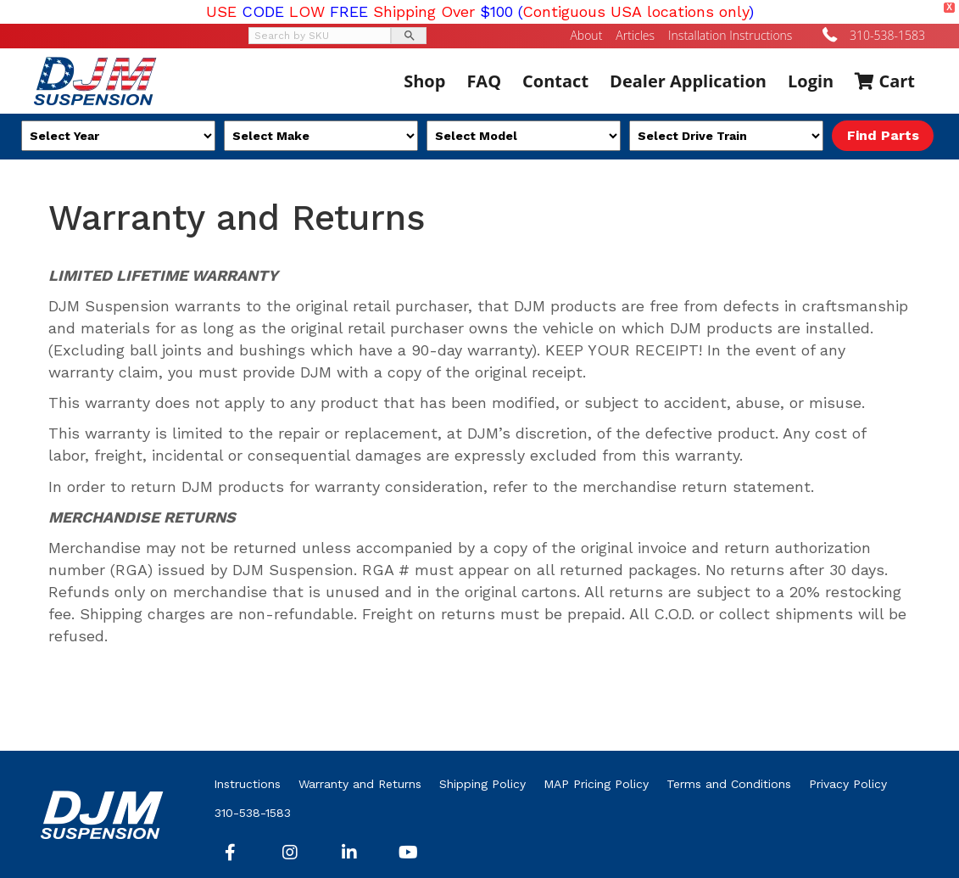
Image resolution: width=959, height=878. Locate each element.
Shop (424, 81)
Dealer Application (688, 81)
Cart (885, 81)
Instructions (247, 784)
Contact (555, 81)
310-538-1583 (887, 35)
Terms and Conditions (728, 784)
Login (811, 81)
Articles (635, 36)
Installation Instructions (730, 36)
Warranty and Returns (359, 784)
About (586, 36)
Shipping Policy (482, 784)
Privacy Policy (848, 784)
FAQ (483, 81)
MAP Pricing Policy (596, 784)
